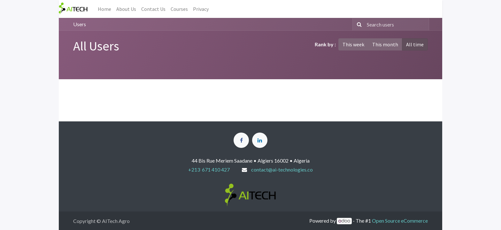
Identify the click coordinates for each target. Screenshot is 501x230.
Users (79, 24)
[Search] (358, 24)
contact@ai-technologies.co (282, 169)
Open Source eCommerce (400, 221)
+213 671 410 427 (209, 169)
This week (353, 44)
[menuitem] (104, 9)
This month (385, 44)
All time (415, 44)
